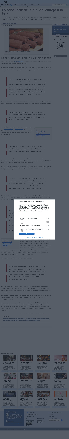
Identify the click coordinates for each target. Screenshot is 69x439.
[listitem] (34, 216)
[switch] (47, 218)
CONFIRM (27, 233)
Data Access (34, 237)
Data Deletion (28, 237)
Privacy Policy (40, 237)
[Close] (53, 202)
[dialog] (34, 219)
